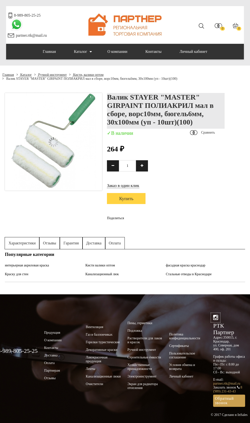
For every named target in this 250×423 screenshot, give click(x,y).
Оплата (115, 243)
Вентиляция (94, 327)
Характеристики (22, 243)
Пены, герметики (139, 323)
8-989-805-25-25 (27, 15)
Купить (126, 198)
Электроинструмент (141, 376)
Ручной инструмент (50, 75)
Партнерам (52, 370)
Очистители (94, 384)
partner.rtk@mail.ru (31, 35)
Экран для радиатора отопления (142, 386)
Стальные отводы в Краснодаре (188, 274)
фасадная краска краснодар (185, 265)
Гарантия (71, 243)
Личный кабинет (193, 51)
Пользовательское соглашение (182, 355)
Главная (49, 51)
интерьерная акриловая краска (27, 265)
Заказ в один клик (123, 185)
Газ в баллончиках (99, 334)
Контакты (154, 51)
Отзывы (49, 243)
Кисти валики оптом (100, 265)
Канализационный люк (102, 274)
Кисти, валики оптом (86, 75)
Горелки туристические (103, 342)
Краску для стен (16, 274)
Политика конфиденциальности (184, 336)
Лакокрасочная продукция (96, 359)
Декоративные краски (101, 350)
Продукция (52, 332)
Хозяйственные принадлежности (139, 367)
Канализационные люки (103, 376)
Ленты (90, 369)
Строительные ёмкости (144, 357)
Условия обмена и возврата (182, 367)
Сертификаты (179, 346)
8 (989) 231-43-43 (227, 389)
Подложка (134, 330)
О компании (117, 51)
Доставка (94, 243)
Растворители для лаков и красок (144, 340)
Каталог (83, 51)
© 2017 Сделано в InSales (229, 415)
